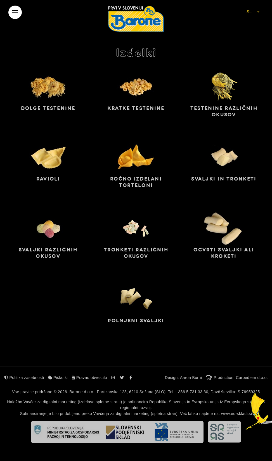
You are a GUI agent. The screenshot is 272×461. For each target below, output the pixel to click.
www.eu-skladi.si (236, 413)
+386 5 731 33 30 (192, 392)
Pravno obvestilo (89, 377)
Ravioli (48, 179)
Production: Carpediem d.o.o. (241, 377)
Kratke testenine (135, 108)
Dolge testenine (48, 108)
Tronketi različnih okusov (136, 253)
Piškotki (58, 377)
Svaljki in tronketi (223, 179)
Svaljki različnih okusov (48, 253)
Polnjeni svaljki (136, 321)
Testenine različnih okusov (223, 111)
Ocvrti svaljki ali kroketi (223, 253)
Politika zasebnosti (24, 377)
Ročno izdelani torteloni (136, 182)
